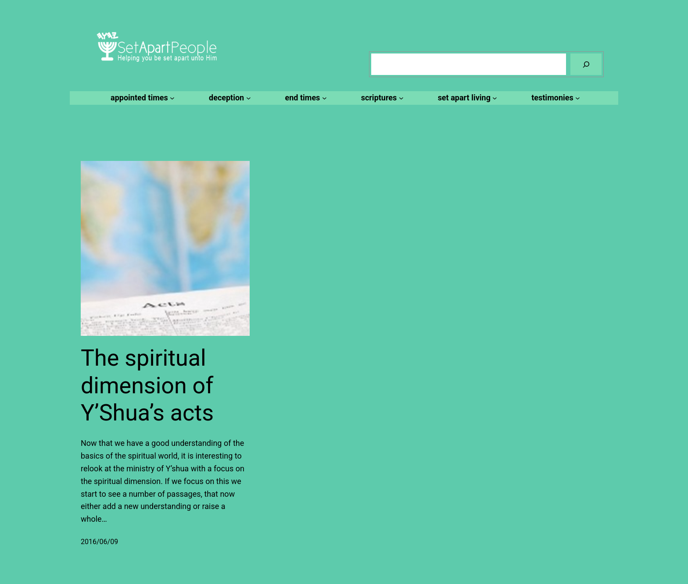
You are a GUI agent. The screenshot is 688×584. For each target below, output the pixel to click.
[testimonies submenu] (554, 98)
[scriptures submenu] (381, 98)
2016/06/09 (99, 542)
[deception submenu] (228, 98)
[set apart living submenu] (466, 98)
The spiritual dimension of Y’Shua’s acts (147, 385)
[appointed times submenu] (141, 98)
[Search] (586, 64)
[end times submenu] (305, 98)
